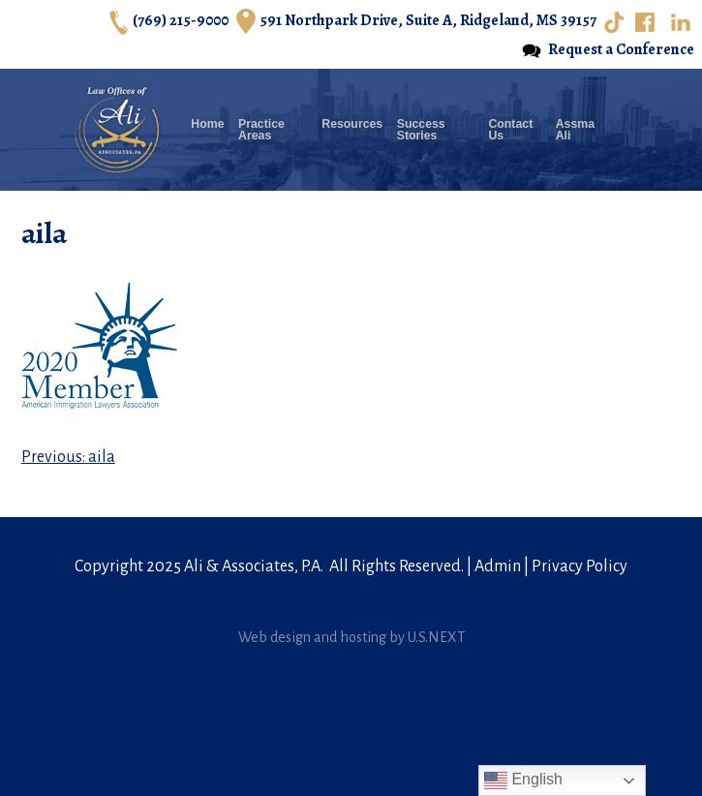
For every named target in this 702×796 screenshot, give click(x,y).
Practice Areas (261, 130)
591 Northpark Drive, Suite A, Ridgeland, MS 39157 (416, 22)
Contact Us (510, 130)
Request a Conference (608, 50)
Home (207, 124)
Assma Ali (575, 130)
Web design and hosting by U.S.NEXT (351, 637)
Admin (497, 566)
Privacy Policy (579, 566)
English (523, 780)
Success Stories (421, 130)
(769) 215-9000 (169, 22)
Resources (351, 124)
